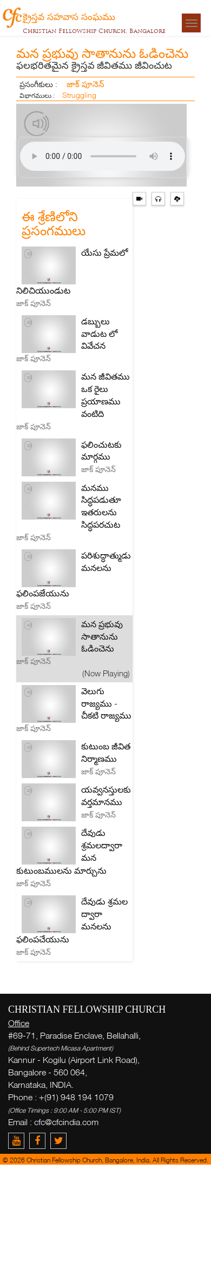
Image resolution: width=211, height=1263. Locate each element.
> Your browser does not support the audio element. (102, 156)
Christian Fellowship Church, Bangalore (94, 31)
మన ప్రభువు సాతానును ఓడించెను (102, 636)
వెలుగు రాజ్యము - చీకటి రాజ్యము (106, 703)
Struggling (79, 94)
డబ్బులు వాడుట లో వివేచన (99, 333)
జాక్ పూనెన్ (85, 84)
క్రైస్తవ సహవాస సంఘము (69, 16)
